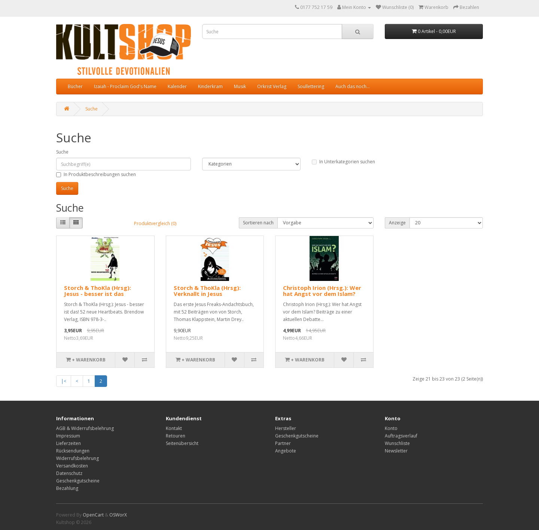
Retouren (175, 436)
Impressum (68, 436)
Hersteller (285, 428)
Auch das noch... (352, 86)
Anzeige (397, 222)
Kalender (177, 86)
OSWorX (118, 515)
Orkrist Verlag (271, 86)
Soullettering (311, 86)
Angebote (285, 451)
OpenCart (93, 515)
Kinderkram (210, 86)
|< (63, 381)
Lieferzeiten (68, 443)
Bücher (75, 86)
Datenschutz (69, 473)
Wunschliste (397, 443)
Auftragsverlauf (401, 436)
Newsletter (396, 451)
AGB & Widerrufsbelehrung (85, 428)
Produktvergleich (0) (155, 223)
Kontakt (174, 428)
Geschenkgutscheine (78, 481)
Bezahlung (67, 488)
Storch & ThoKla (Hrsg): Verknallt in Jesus (207, 291)
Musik (240, 86)
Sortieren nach (258, 222)
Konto (391, 428)
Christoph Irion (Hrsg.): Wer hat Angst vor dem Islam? (322, 291)
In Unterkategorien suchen (343, 161)
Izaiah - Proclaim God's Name (125, 86)
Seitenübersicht (182, 443)
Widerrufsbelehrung (77, 458)
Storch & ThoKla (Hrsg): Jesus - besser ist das (97, 291)
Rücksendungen (72, 451)
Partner (283, 443)
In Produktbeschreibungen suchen (96, 174)
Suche (91, 109)
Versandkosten (72, 466)
